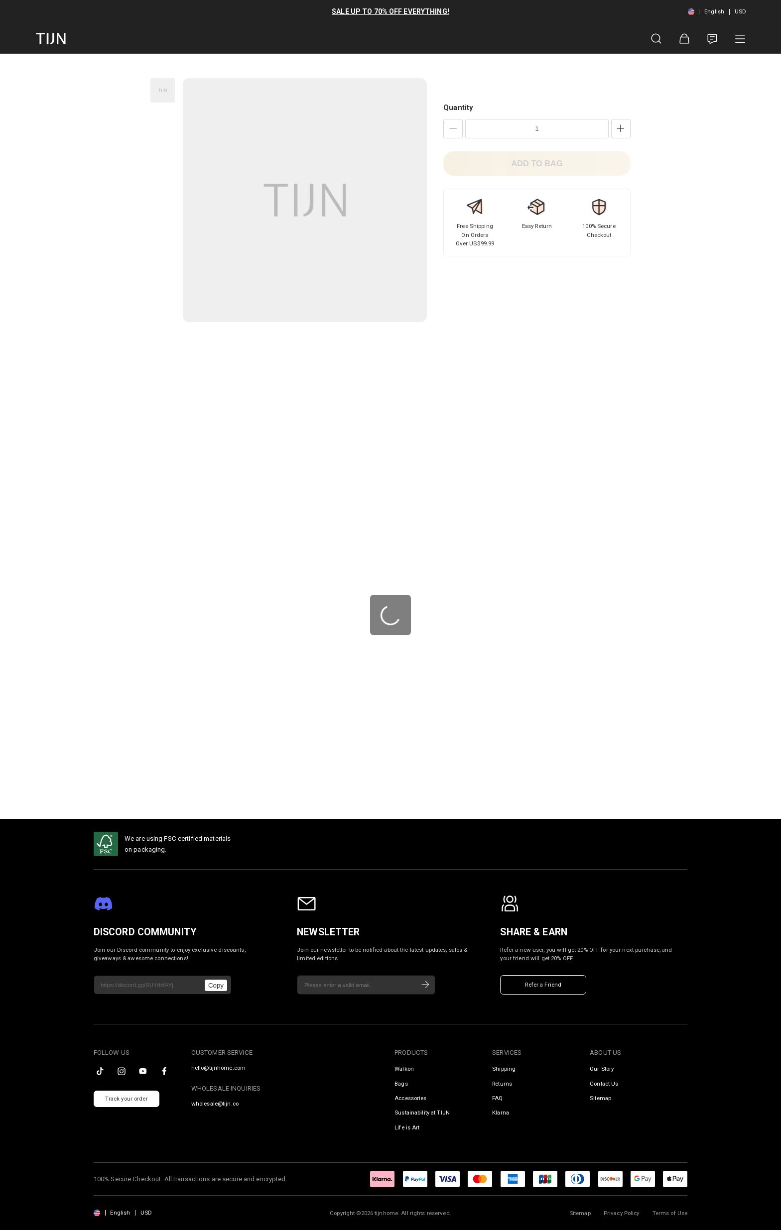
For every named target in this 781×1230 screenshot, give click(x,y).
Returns (502, 1083)
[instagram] (122, 1071)
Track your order (126, 1098)
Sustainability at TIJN (422, 1112)
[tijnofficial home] (51, 38)
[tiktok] (100, 1071)
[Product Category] (740, 39)
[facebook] (164, 1071)
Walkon (404, 1068)
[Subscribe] (425, 985)
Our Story (602, 1068)
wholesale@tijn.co (215, 1104)
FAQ (497, 1098)
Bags (401, 1083)
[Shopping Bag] (684, 39)
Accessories (410, 1098)
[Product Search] (656, 39)
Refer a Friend (543, 984)
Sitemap (600, 1098)
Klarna (500, 1112)
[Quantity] (536, 128)
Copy (216, 985)
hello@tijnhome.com (218, 1068)
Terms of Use (669, 1213)
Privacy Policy (622, 1213)
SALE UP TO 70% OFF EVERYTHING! (390, 11)
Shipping (504, 1068)
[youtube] (143, 1071)
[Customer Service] (712, 39)
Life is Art (406, 1127)
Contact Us (604, 1083)
